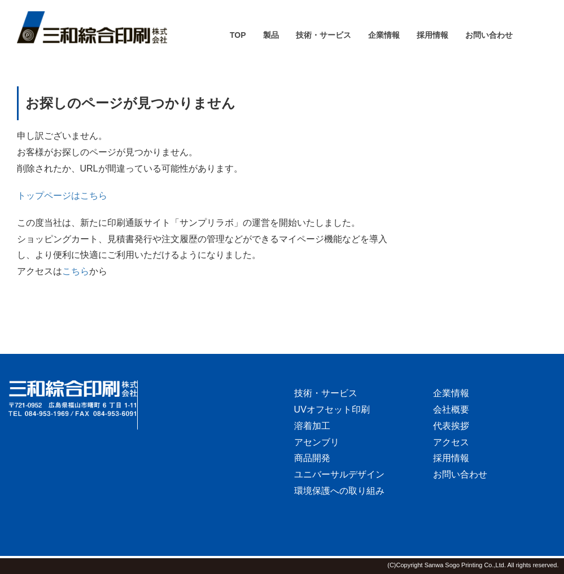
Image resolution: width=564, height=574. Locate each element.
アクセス (451, 442)
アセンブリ (316, 442)
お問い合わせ (460, 474)
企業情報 (451, 393)
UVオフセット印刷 (332, 409)
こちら (75, 271)
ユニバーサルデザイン (339, 474)
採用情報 (451, 458)
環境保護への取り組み (339, 491)
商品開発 (312, 458)
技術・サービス (325, 393)
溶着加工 (312, 426)
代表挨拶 (451, 426)
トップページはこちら (62, 195)
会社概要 (451, 409)
